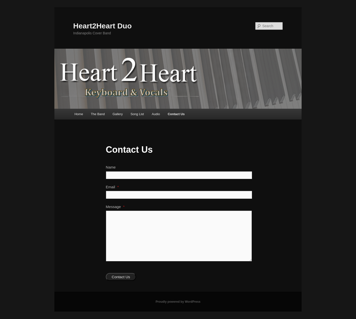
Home (78, 114)
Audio (156, 114)
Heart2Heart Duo (102, 26)
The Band (98, 114)
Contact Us (176, 114)
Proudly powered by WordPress (178, 301)
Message (115, 207)
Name (111, 167)
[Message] (179, 236)
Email (112, 187)
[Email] (179, 195)
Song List (137, 114)
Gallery (117, 114)
